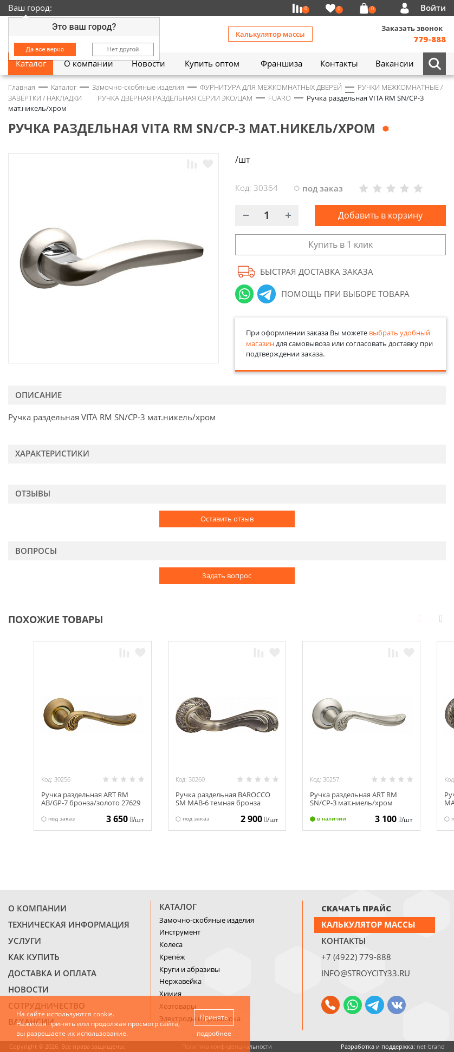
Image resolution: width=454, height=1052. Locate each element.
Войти (433, 7)
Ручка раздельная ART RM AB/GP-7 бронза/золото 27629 (90, 799)
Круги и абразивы (189, 969)
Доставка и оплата (52, 973)
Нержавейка (180, 981)
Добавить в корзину (380, 215)
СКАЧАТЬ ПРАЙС (356, 908)
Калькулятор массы (270, 34)
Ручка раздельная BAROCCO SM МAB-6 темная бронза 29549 (223, 803)
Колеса (171, 944)
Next (441, 618)
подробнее (214, 1033)
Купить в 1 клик (340, 244)
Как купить (34, 956)
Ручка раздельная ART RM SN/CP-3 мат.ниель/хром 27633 (353, 803)
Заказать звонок (412, 28)
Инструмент (179, 932)
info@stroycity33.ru (365, 973)
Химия (170, 993)
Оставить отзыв (227, 519)
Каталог (178, 906)
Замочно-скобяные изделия (206, 920)
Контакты (343, 940)
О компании (37, 908)
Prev (419, 618)
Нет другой (123, 49)
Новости (28, 989)
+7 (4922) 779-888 (356, 956)
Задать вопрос (226, 575)
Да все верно (45, 49)
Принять (214, 1017)
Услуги (24, 940)
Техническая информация (68, 924)
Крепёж (172, 957)
